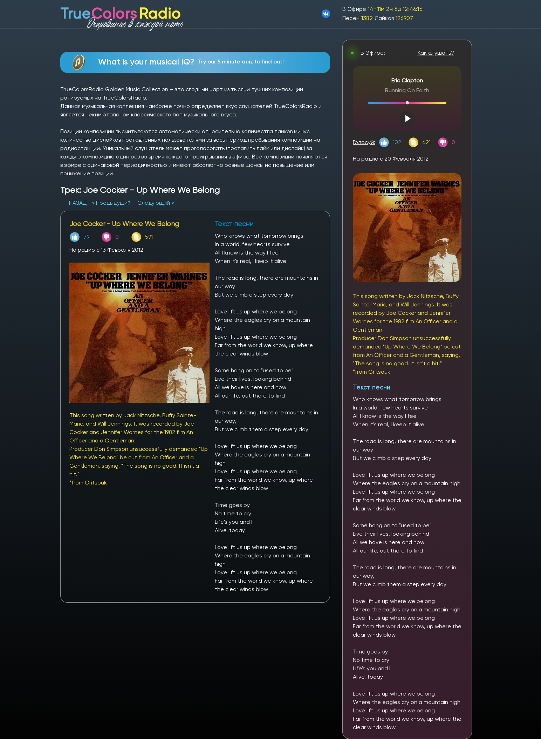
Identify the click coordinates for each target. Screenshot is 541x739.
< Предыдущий (111, 202)
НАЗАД (78, 202)
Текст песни (371, 387)
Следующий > (155, 202)
